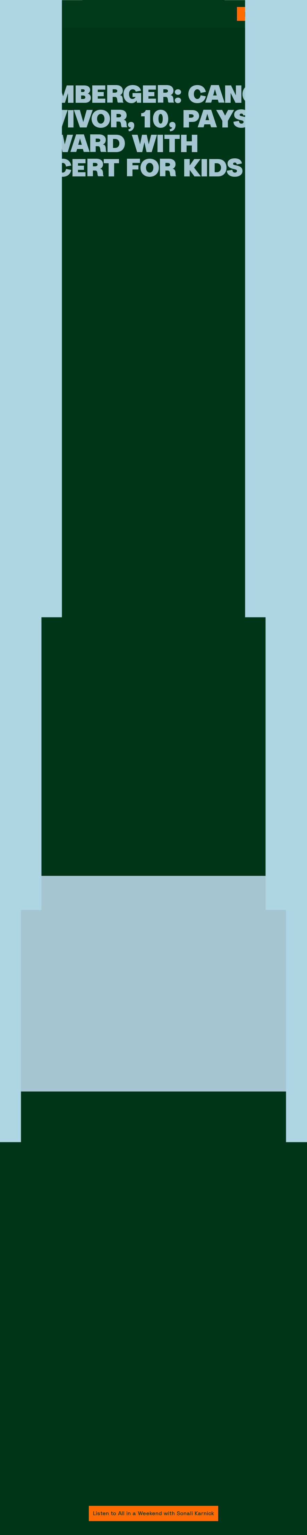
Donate (256, 14)
